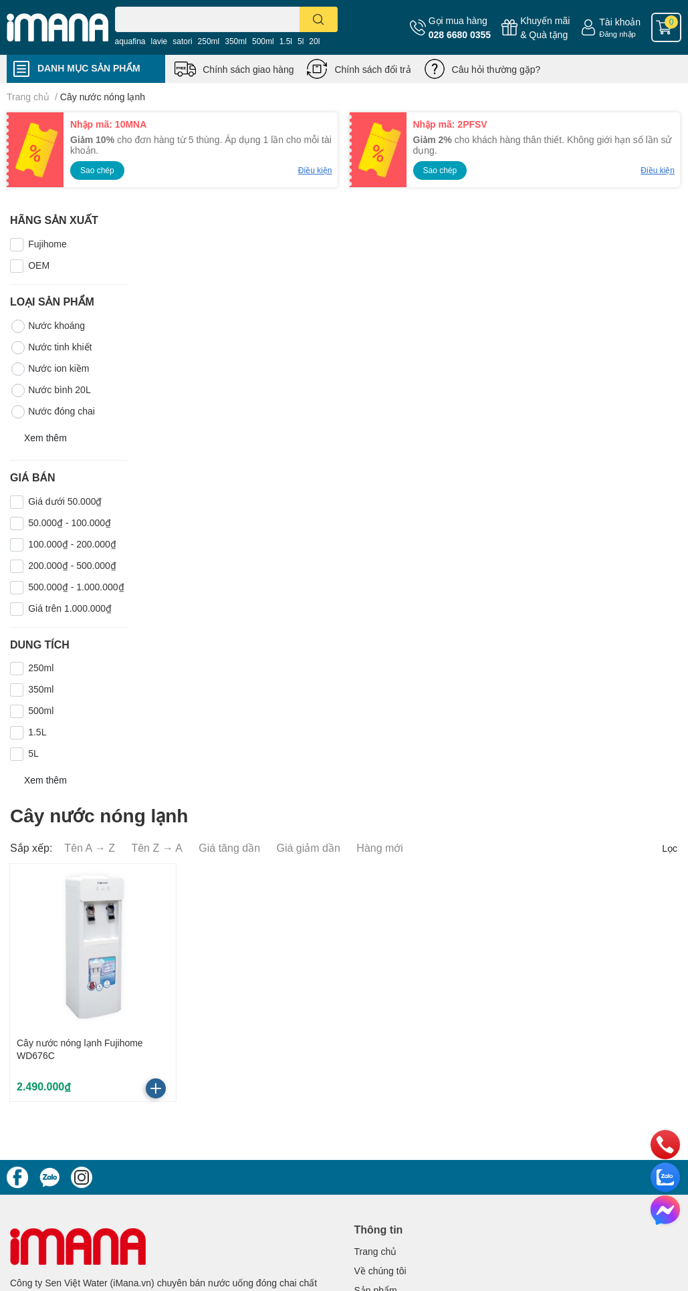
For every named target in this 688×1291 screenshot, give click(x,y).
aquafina (130, 41)
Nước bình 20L (50, 390)
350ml (236, 41)
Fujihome (47, 243)
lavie (159, 41)
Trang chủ (375, 1251)
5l (301, 41)
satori (182, 41)
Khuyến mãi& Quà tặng (545, 27)
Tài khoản (620, 21)
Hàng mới (379, 847)
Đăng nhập (617, 33)
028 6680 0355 (460, 34)
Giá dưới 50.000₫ (65, 501)
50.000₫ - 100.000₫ (69, 522)
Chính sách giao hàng (248, 69)
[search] (319, 19)
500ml (263, 41)
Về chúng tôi (380, 1270)
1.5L (37, 731)
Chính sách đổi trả (372, 69)
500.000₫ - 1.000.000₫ (76, 586)
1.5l (285, 41)
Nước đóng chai (52, 412)
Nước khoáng (47, 326)
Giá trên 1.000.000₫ (70, 608)
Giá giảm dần (308, 847)
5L (33, 753)
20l (314, 41)
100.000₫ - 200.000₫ (72, 544)
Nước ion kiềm (50, 369)
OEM (38, 265)
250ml (209, 41)
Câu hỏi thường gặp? (496, 69)
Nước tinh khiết (51, 348)
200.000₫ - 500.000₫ (72, 565)
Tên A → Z (89, 847)
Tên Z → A (156, 847)
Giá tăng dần (229, 847)
